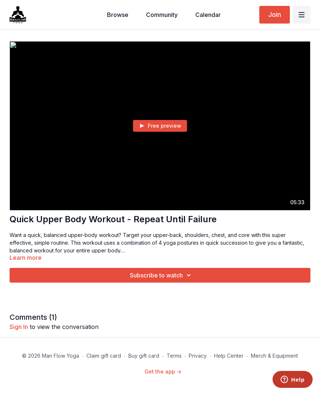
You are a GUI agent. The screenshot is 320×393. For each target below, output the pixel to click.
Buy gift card (143, 356)
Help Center (228, 356)
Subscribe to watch (161, 275)
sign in (19, 326)
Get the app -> (163, 371)
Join (274, 14)
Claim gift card (103, 356)
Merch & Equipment (274, 356)
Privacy (198, 356)
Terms (174, 356)
